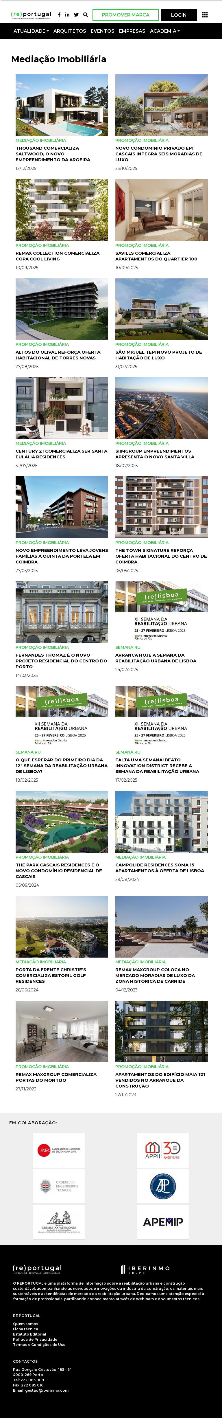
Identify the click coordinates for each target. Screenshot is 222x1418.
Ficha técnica (25, 1329)
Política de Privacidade (35, 1339)
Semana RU (127, 647)
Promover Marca (125, 15)
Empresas (132, 31)
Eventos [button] (102, 31)
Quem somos (25, 1324)
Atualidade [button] (29, 31)
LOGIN (179, 15)
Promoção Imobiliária (142, 140)
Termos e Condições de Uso (39, 1344)
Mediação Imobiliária (41, 140)
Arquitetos (69, 31)
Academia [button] (163, 31)
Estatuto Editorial (29, 1334)
